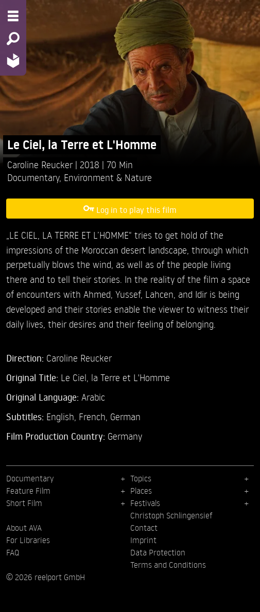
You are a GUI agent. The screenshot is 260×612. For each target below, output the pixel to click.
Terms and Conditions (168, 565)
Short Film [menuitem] (24, 503)
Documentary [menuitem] (30, 478)
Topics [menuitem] (140, 478)
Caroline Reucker (41, 164)
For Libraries (28, 540)
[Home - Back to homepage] (13, 60)
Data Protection (157, 552)
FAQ (12, 552)
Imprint (143, 540)
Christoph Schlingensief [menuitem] (171, 515)
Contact (144, 528)
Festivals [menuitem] (145, 503)
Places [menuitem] (141, 490)
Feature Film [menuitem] (28, 490)
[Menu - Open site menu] (13, 16)
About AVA (24, 528)
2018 (91, 164)
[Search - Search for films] (13, 38)
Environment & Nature (108, 177)
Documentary (33, 177)
